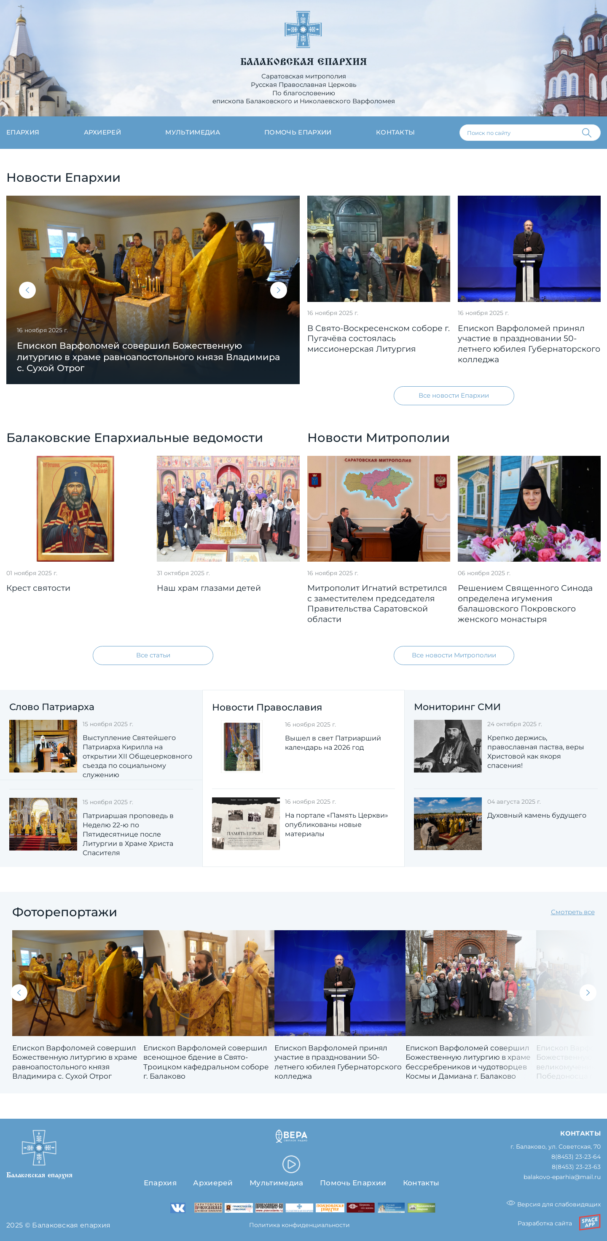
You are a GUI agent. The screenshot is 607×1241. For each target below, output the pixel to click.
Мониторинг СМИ (457, 707)
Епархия (22, 132)
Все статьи (153, 655)
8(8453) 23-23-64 (576, 1157)
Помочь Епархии (353, 1183)
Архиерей (102, 132)
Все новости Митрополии (454, 655)
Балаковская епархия (303, 62)
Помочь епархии (297, 132)
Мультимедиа (192, 132)
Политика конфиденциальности (299, 1225)
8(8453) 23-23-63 (576, 1167)
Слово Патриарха (51, 707)
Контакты (395, 132)
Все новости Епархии (454, 395)
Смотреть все (573, 912)
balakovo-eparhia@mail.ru (562, 1177)
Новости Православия (267, 707)
